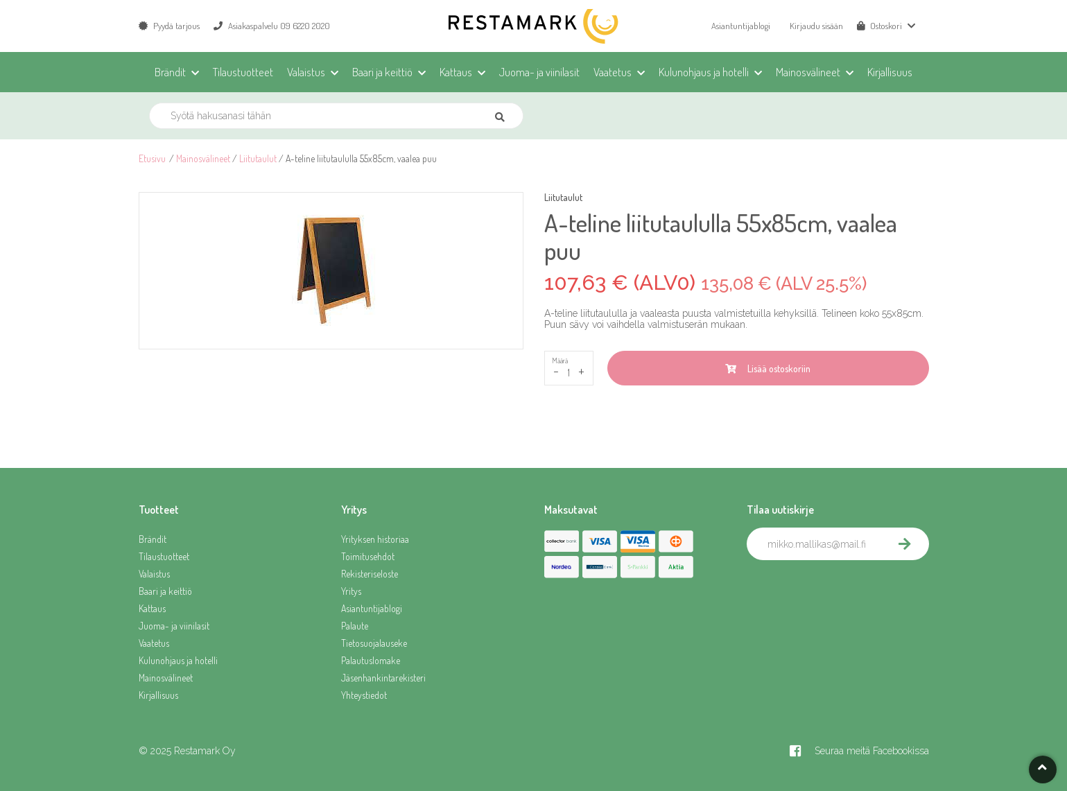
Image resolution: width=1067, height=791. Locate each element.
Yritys (351, 591)
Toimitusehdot (367, 556)
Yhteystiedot (364, 695)
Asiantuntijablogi (740, 25)
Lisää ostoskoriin (767, 368)
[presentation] (852, 591)
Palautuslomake (370, 660)
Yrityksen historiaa (375, 539)
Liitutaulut (258, 158)
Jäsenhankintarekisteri (383, 678)
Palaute (354, 626)
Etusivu (152, 158)
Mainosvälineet (203, 158)
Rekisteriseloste (369, 574)
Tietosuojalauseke (374, 643)
